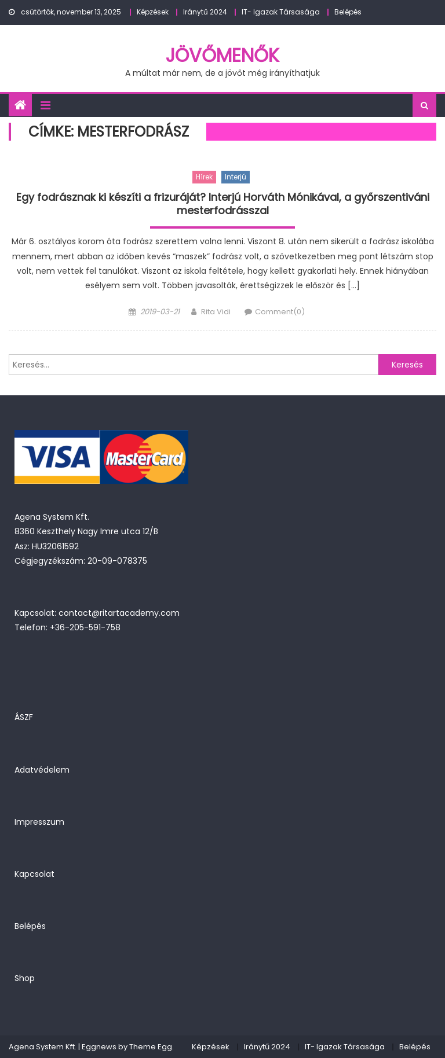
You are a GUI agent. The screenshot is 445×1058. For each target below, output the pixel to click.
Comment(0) (280, 311)
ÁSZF (23, 717)
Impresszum (39, 822)
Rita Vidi (216, 311)
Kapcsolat (34, 874)
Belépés (348, 12)
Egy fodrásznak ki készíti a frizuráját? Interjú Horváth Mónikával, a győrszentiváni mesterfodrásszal (222, 204)
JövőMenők (222, 55)
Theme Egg (150, 1046)
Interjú (235, 177)
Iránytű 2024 (205, 12)
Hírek (204, 177)
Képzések (153, 12)
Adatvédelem (42, 770)
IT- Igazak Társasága (281, 12)
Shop (24, 978)
